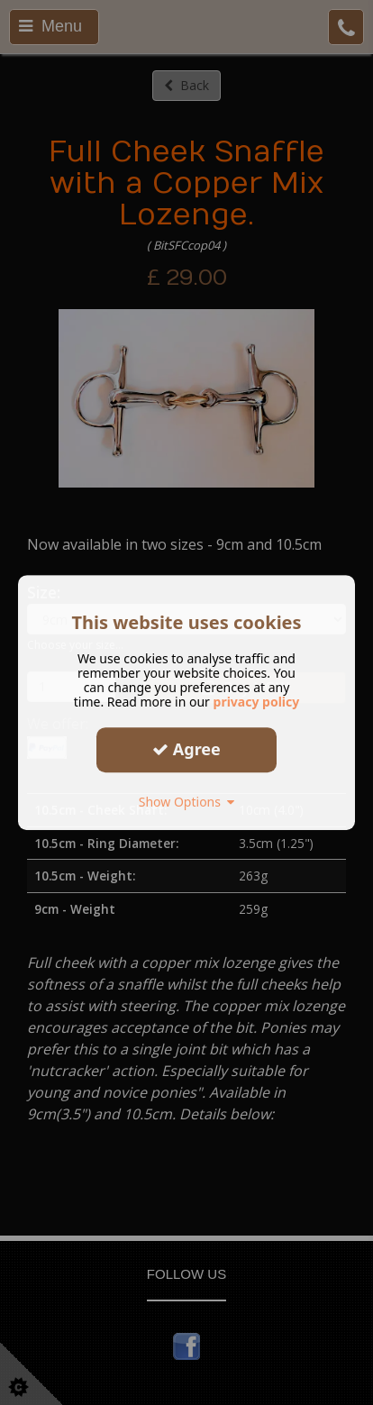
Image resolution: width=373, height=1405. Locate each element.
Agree (186, 749)
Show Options (187, 801)
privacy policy (257, 701)
